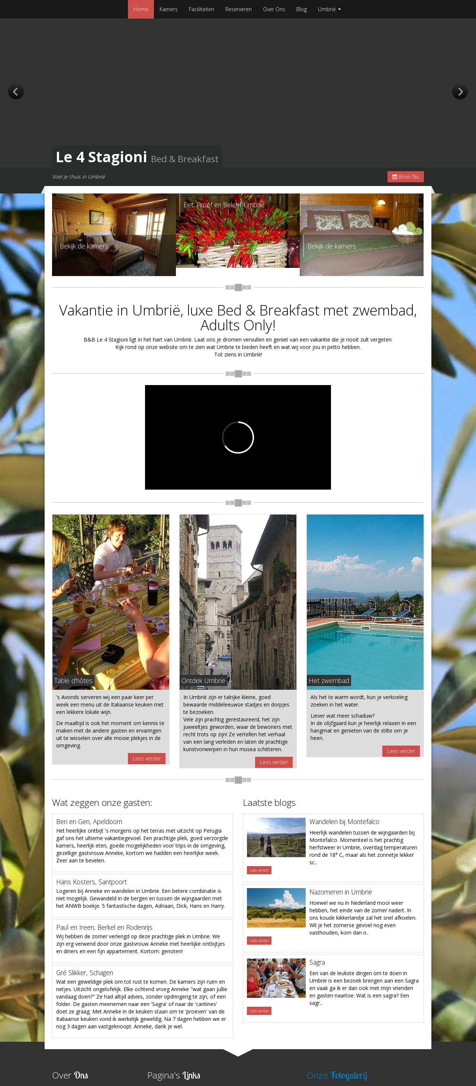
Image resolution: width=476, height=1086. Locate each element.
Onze (336, 1075)
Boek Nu (405, 176)
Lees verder (147, 758)
